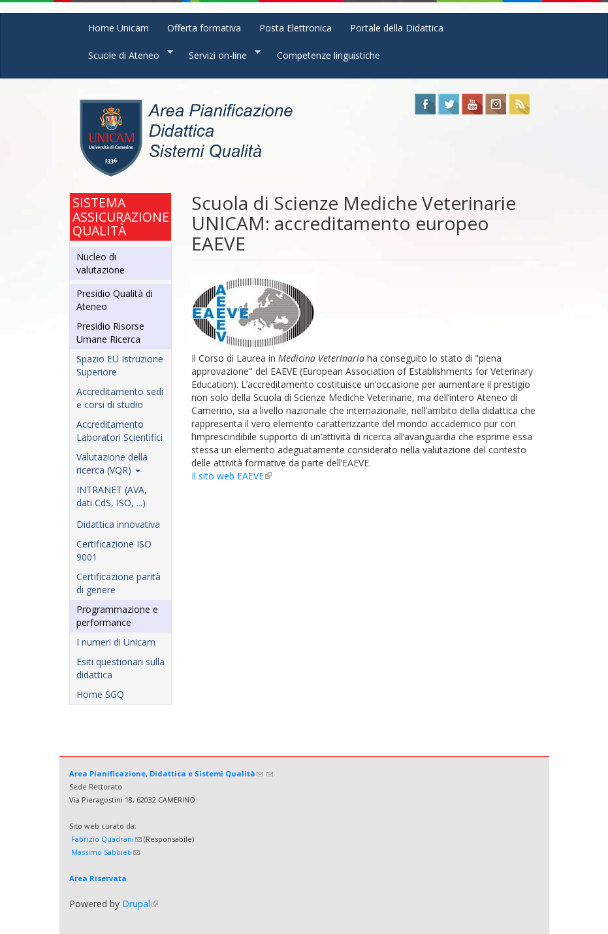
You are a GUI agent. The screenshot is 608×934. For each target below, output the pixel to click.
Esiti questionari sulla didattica (120, 668)
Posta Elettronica (295, 28)
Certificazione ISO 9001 (114, 550)
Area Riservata (98, 878)
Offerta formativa (204, 28)
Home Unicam (118, 28)
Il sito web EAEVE (231, 476)
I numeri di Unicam (115, 642)
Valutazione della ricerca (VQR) (112, 463)
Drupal (140, 903)
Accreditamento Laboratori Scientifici (119, 430)
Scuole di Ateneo (126, 54)
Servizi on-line (220, 54)
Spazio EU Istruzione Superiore (119, 365)
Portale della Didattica (396, 28)
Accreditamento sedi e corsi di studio (119, 398)
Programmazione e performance (117, 616)
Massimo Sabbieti (105, 852)
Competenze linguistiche (328, 55)
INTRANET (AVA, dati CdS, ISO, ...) (111, 496)
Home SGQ (100, 694)
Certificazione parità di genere (118, 583)
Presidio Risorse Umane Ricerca (110, 332)
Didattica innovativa (118, 524)
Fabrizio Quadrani (106, 839)
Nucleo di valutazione (100, 263)
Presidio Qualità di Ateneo (114, 300)
